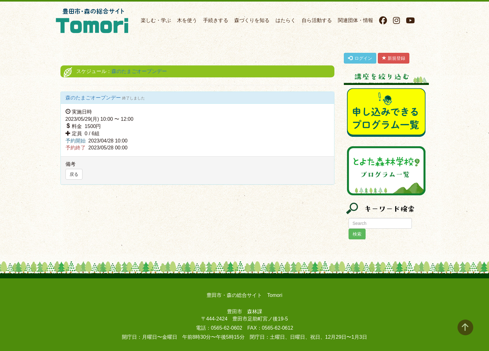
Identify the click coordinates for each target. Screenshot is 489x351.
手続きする (215, 20)
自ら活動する (317, 20)
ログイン (360, 58)
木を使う (187, 20)
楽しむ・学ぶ (156, 20)
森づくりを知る (252, 20)
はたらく (286, 20)
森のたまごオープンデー (139, 71)
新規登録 (393, 58)
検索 (357, 234)
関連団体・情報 (355, 20)
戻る (74, 174)
